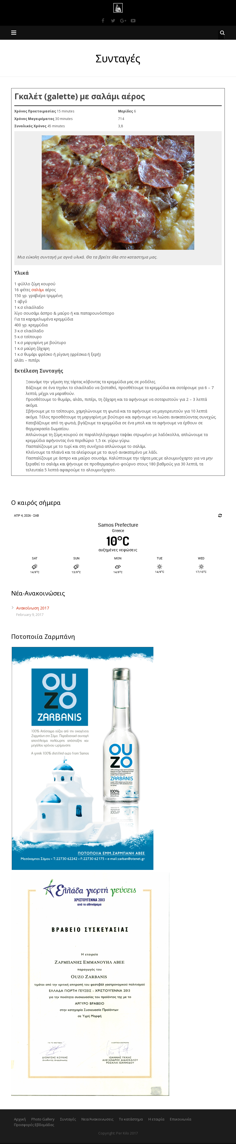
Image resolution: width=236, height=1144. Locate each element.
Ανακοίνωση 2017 (32, 609)
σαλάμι (37, 290)
